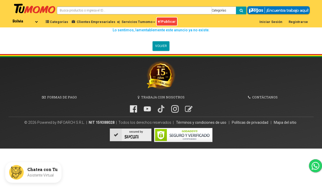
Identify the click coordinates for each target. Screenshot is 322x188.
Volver (161, 46)
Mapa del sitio (285, 122)
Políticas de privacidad (250, 122)
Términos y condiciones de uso (201, 122)
